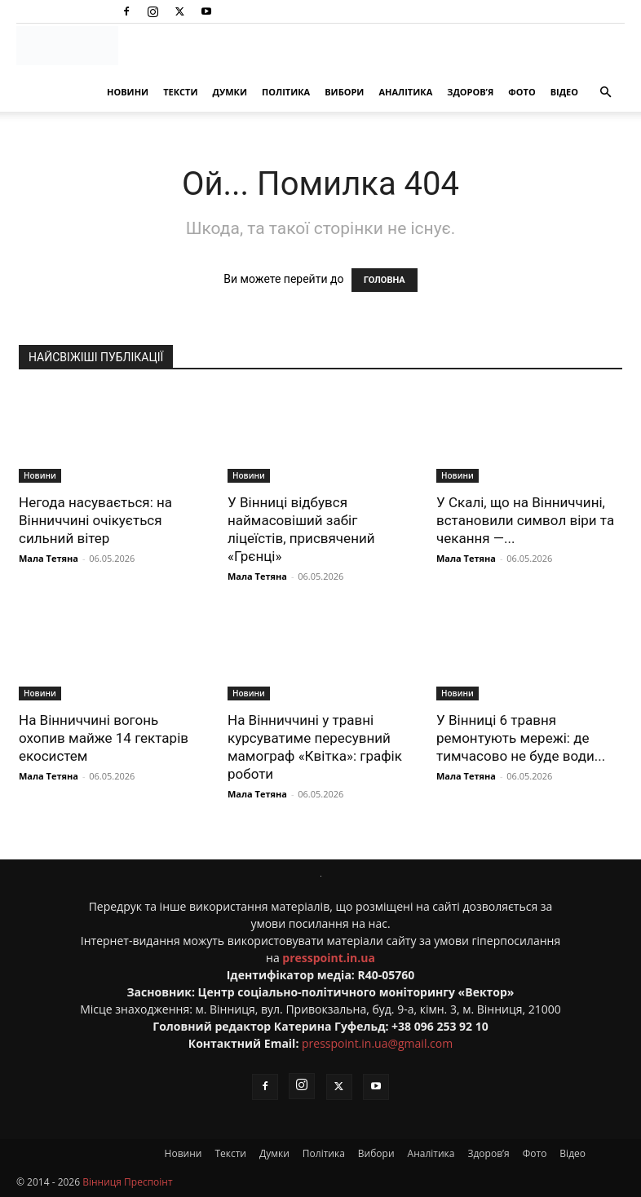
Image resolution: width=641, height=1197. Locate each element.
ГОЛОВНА (384, 280)
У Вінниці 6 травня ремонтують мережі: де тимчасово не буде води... (520, 738)
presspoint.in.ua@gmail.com (377, 1043)
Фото (521, 92)
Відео (564, 92)
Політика (286, 92)
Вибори (344, 92)
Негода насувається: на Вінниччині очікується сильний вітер (95, 520)
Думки (229, 92)
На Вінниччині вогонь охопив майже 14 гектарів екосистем (103, 738)
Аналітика (405, 92)
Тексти (180, 92)
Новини (127, 92)
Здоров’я (470, 92)
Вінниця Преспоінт (127, 1182)
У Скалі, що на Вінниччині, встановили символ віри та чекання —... (525, 520)
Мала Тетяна (48, 558)
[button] (605, 92)
